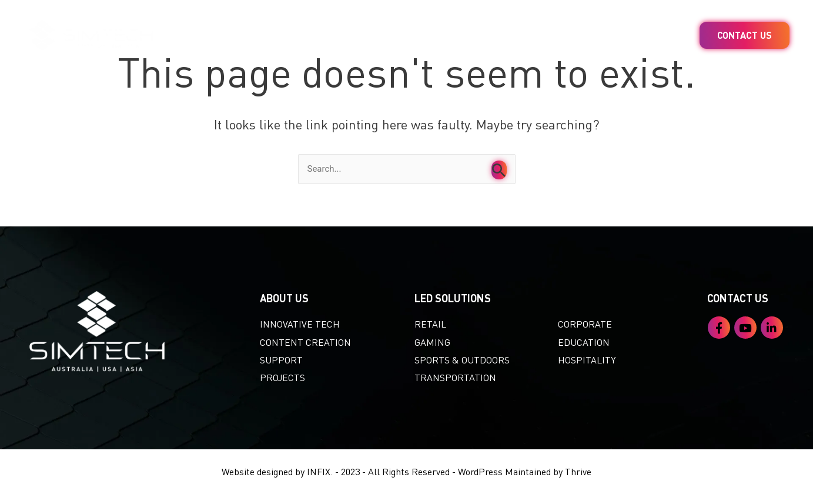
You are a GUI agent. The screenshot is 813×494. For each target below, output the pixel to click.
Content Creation (453, 35)
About (656, 35)
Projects (569, 35)
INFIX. (320, 471)
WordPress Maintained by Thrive (524, 471)
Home (228, 35)
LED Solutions (326, 35)
